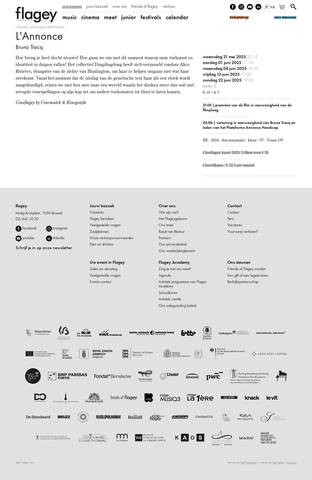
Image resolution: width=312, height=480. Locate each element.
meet (110, 17)
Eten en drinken (102, 244)
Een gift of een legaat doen (247, 275)
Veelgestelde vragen (105, 224)
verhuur (169, 6)
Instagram (241, 7)
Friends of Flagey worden (246, 268)
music (69, 17)
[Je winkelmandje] (283, 9)
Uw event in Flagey (107, 262)
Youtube (250, 7)
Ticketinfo (97, 212)
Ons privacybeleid (172, 244)
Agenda (165, 275)
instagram (60, 228)
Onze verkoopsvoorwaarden (112, 237)
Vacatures (234, 224)
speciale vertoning (47, 27)
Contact (234, 205)
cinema (90, 17)
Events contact (100, 281)
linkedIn (258, 7)
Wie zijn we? (168, 212)
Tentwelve (278, 462)
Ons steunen (239, 262)
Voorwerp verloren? (242, 231)
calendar (177, 17)
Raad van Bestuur (172, 231)
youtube (28, 237)
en (273, 6)
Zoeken (293, 7)
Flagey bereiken (102, 218)
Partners (165, 237)
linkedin (59, 237)
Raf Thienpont (248, 462)
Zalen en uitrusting (103, 268)
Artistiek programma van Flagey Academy (182, 284)
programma (72, 6)
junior (128, 17)
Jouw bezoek (102, 205)
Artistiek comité (170, 298)
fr (266, 6)
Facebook (233, 7)
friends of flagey (144, 6)
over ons (120, 6)
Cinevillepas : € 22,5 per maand (228, 165)
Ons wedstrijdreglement (177, 250)
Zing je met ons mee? (175, 268)
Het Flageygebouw (173, 218)
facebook (29, 228)
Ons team (166, 224)
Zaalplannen (99, 231)
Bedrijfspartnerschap (242, 281)
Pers (230, 218)
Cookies (291, 462)
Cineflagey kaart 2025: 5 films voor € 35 (236, 152)
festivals (151, 17)
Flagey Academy (174, 262)
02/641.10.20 (27, 218)
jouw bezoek (97, 6)
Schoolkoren (168, 292)
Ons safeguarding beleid (177, 305)
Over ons (167, 205)
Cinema (22, 27)
